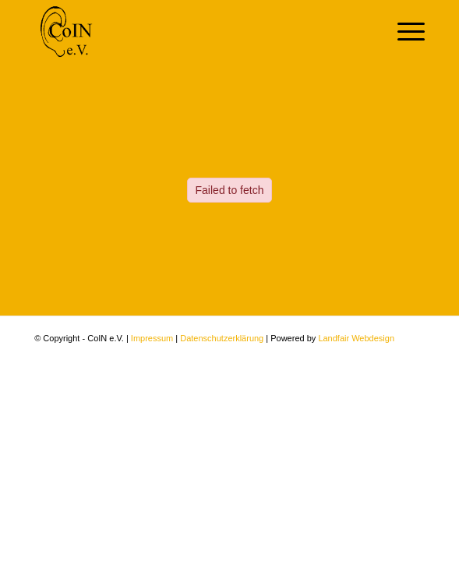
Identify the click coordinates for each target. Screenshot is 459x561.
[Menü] (403, 32)
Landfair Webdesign (356, 338)
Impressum (152, 338)
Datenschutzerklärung (221, 338)
